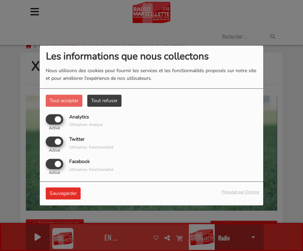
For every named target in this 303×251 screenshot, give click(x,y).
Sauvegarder (63, 193)
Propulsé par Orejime (240, 192)
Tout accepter (64, 100)
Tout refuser (104, 100)
